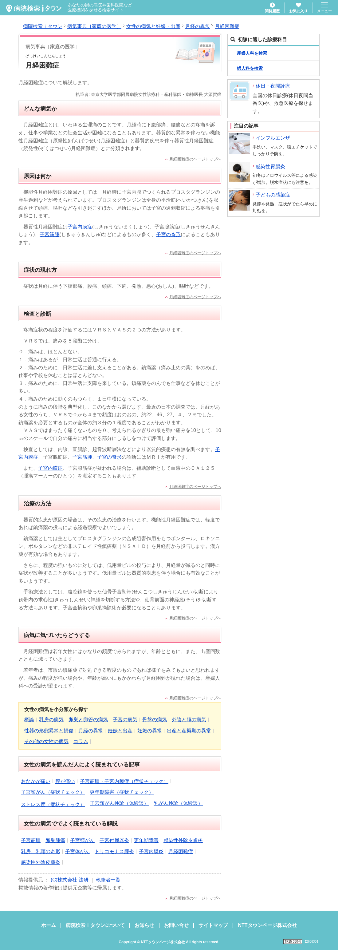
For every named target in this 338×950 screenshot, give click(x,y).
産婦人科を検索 (252, 53)
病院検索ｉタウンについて (95, 925)
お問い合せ (176, 925)
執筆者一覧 (108, 879)
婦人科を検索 (250, 68)
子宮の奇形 (168, 234)
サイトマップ (213, 925)
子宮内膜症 (80, 226)
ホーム (48, 925)
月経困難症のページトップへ (195, 159)
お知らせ (144, 925)
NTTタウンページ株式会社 (267, 925)
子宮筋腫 (49, 234)
